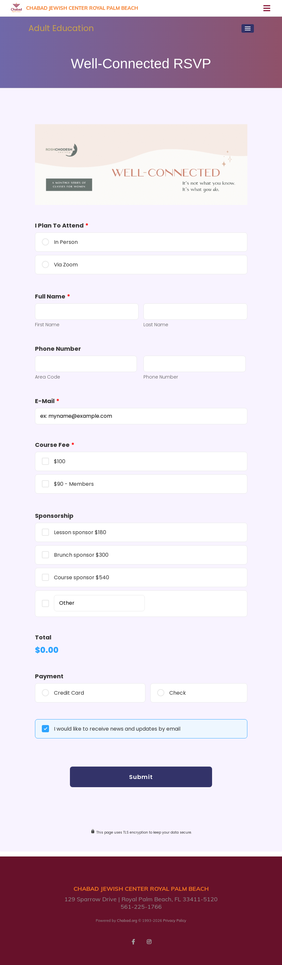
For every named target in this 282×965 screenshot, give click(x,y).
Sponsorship (54, 516)
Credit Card (69, 693)
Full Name (52, 296)
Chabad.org (127, 920)
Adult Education (61, 28)
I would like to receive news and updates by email (117, 729)
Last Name (155, 324)
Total (43, 637)
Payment (49, 676)
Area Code (47, 377)
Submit (141, 777)
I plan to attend (62, 225)
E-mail (47, 401)
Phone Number (58, 349)
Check (177, 693)
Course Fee (55, 445)
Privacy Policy (174, 920)
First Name (47, 324)
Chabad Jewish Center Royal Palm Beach (82, 8)
